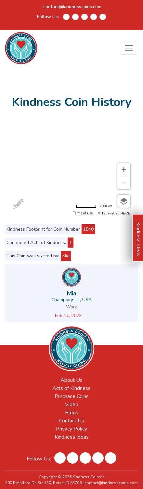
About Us (71, 380)
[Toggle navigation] (129, 48)
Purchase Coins (72, 396)
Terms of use (83, 213)
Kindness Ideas (72, 437)
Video (71, 404)
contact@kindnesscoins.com (72, 7)
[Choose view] (123, 201)
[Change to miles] (94, 206)
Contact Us (71, 420)
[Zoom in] (123, 169)
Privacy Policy (71, 428)
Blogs (71, 412)
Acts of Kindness (71, 388)
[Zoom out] (123, 182)
